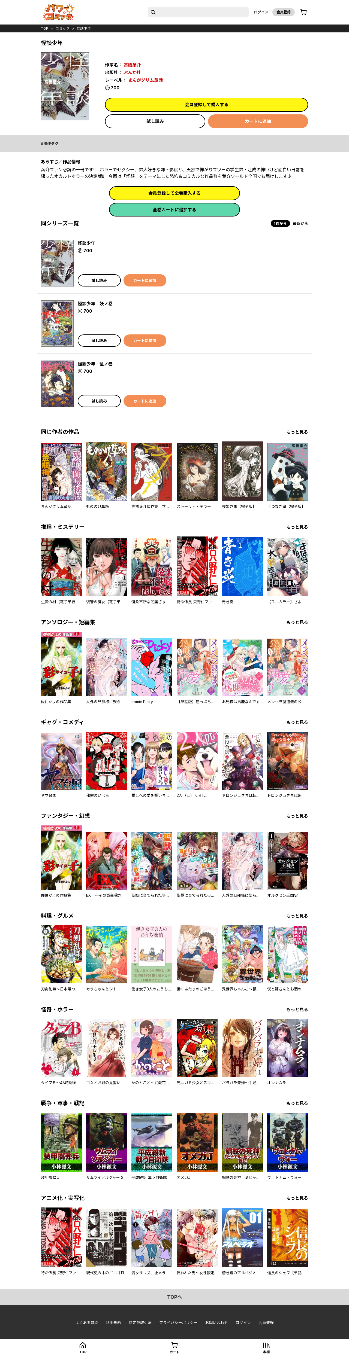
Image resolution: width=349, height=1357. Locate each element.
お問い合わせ (216, 1322)
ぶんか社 (132, 72)
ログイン (261, 12)
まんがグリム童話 (145, 80)
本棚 (266, 1352)
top (44, 28)
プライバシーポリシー (178, 1322)
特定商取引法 (140, 1322)
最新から (300, 223)
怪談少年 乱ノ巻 (95, 364)
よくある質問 (86, 1322)
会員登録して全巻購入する (174, 193)
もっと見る (297, 432)
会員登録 (283, 12)
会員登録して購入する (206, 104)
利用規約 (113, 1322)
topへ (174, 1297)
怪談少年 (84, 28)
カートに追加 (258, 121)
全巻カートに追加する (174, 209)
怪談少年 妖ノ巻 (95, 303)
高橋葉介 (132, 65)
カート (174, 1352)
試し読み (155, 121)
